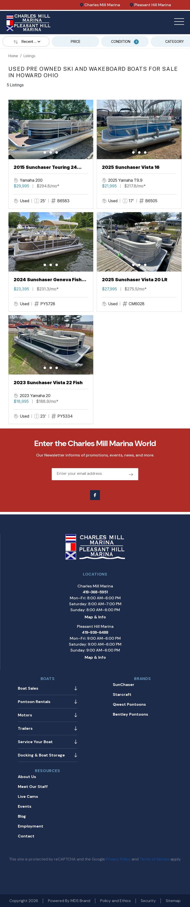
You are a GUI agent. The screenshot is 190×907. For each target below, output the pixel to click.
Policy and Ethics (115, 900)
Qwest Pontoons (129, 704)
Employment (30, 826)
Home (13, 56)
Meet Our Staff (33, 786)
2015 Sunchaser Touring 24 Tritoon (45, 167)
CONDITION (125, 41)
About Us (27, 776)
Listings (29, 56)
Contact (26, 836)
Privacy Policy (118, 859)
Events (24, 806)
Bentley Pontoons (130, 714)
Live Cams (28, 796)
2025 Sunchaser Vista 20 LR (134, 279)
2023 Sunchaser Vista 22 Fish (48, 382)
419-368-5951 (95, 592)
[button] (45, 152)
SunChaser (123, 684)
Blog (22, 816)
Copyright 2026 (23, 900)
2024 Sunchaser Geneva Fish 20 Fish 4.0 (48, 280)
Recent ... (26, 41)
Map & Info (95, 617)
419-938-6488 (95, 632)
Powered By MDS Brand (69, 900)
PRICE (75, 41)
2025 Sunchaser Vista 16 (131, 167)
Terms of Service (154, 859)
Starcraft (122, 694)
